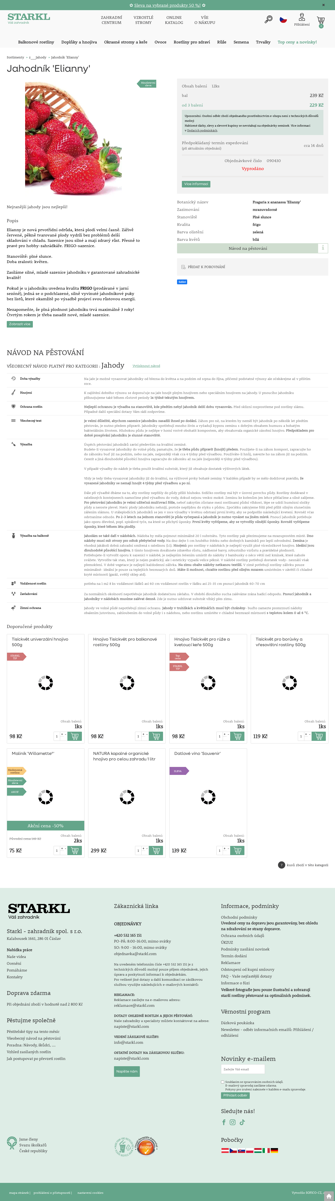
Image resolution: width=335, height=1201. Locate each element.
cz (283, 19)
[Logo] (28, 20)
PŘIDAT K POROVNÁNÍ (206, 266)
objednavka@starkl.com (135, 951)
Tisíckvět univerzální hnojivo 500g (40, 641)
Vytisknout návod (146, 364)
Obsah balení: (71, 720)
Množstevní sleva (148, 83)
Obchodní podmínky (269, 921)
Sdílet (182, 281)
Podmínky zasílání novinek (245, 947)
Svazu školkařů (33, 1143)
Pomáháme (17, 968)
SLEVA (178, 769)
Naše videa (16, 955)
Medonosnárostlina (15, 769)
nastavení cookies (90, 1191)
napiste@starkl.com (131, 1024)
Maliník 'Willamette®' (32, 752)
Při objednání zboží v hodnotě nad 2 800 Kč (45, 1002)
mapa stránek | (20, 1191)
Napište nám (126, 1070)
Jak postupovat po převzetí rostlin (36, 1056)
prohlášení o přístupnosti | (53, 1191)
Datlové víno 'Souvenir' (197, 752)
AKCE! (15, 790)
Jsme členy (28, 1137)
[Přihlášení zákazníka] (302, 20)
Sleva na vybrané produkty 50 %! (167, 5)
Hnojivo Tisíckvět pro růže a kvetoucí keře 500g (201, 641)
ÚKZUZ (227, 940)
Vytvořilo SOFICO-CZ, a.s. (310, 1191)
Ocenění (14, 961)
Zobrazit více (19, 322)
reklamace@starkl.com (134, 1003)
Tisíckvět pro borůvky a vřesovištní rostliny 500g (280, 641)
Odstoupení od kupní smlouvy (247, 967)
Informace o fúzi (235, 981)
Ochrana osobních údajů (242, 933)
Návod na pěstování (248, 248)
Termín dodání (234, 954)
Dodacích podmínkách (202, 130)
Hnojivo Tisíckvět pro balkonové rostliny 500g (125, 641)
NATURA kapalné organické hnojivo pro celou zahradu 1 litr (123, 755)
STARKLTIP (15, 655)
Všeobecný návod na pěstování (34, 1036)
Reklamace (230, 961)
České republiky (33, 1149)
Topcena (178, 655)
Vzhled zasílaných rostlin (29, 1050)
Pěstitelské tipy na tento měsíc (33, 1029)
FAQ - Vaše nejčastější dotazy (246, 974)
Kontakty (15, 975)
